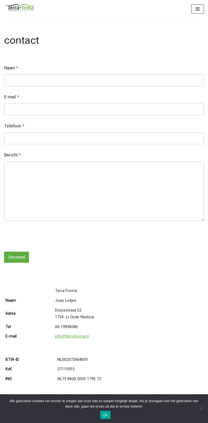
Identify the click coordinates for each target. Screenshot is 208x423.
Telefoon (14, 126)
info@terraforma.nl (72, 336)
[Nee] (201, 408)
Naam (11, 67)
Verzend (16, 257)
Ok (105, 415)
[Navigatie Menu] (197, 9)
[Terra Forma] (20, 9)
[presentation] (45, 248)
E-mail (11, 97)
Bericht (12, 155)
